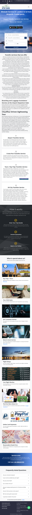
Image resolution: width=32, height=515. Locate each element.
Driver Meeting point (6, 503)
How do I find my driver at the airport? (11, 491)
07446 (24, 505)
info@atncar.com (25, 0)
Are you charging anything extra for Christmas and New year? (14, 488)
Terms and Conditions (6, 504)
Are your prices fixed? (7, 480)
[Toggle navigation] (28, 7)
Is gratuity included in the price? (9, 496)
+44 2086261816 (18, 0)
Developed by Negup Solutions (16, 514)
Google (27, 405)
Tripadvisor (5, 406)
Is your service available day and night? (11, 477)
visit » (23, 499)
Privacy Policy (4, 506)
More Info (5, 344)
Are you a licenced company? (9, 475)
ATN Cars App (4, 508)
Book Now (5, 281)
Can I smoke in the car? (7, 483)
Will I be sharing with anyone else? (10, 494)
